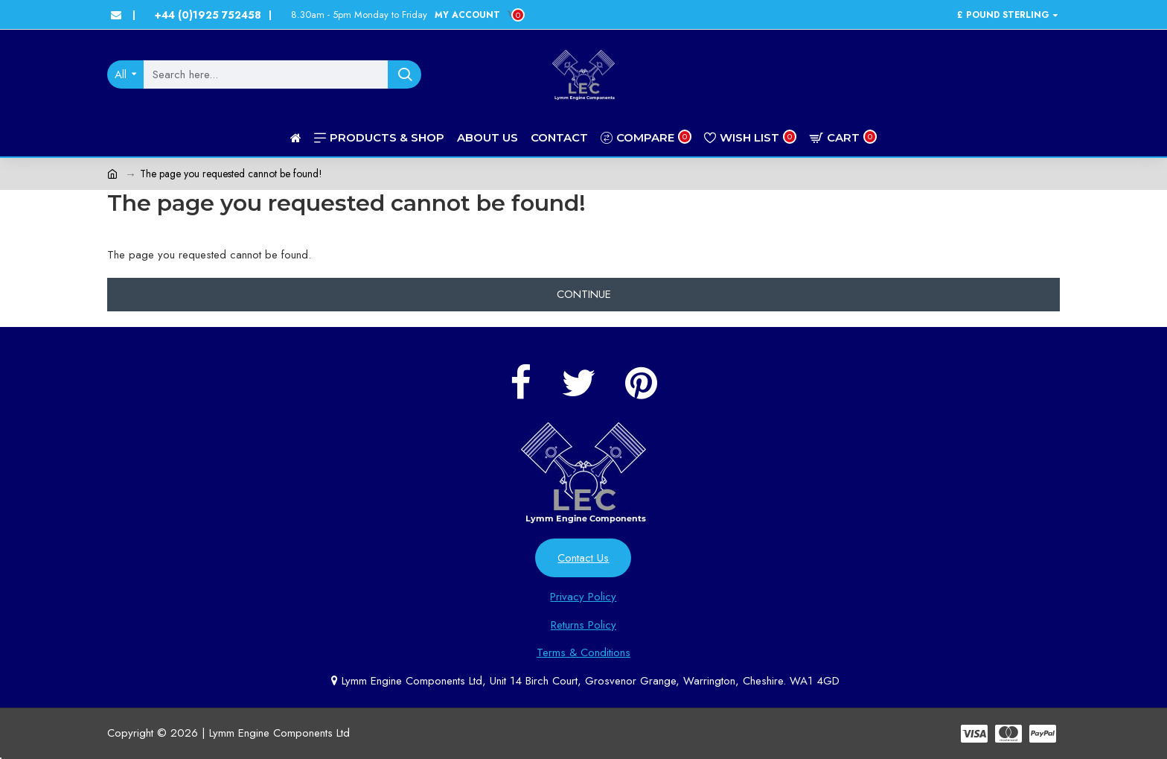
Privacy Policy (583, 596)
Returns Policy (583, 625)
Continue (584, 294)
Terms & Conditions (583, 652)
